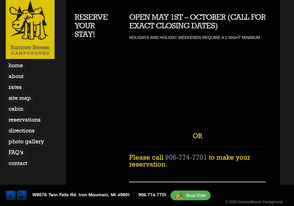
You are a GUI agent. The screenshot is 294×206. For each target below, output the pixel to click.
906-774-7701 (186, 157)
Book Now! (190, 195)
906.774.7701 (152, 194)
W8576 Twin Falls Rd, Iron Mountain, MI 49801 (80, 194)
